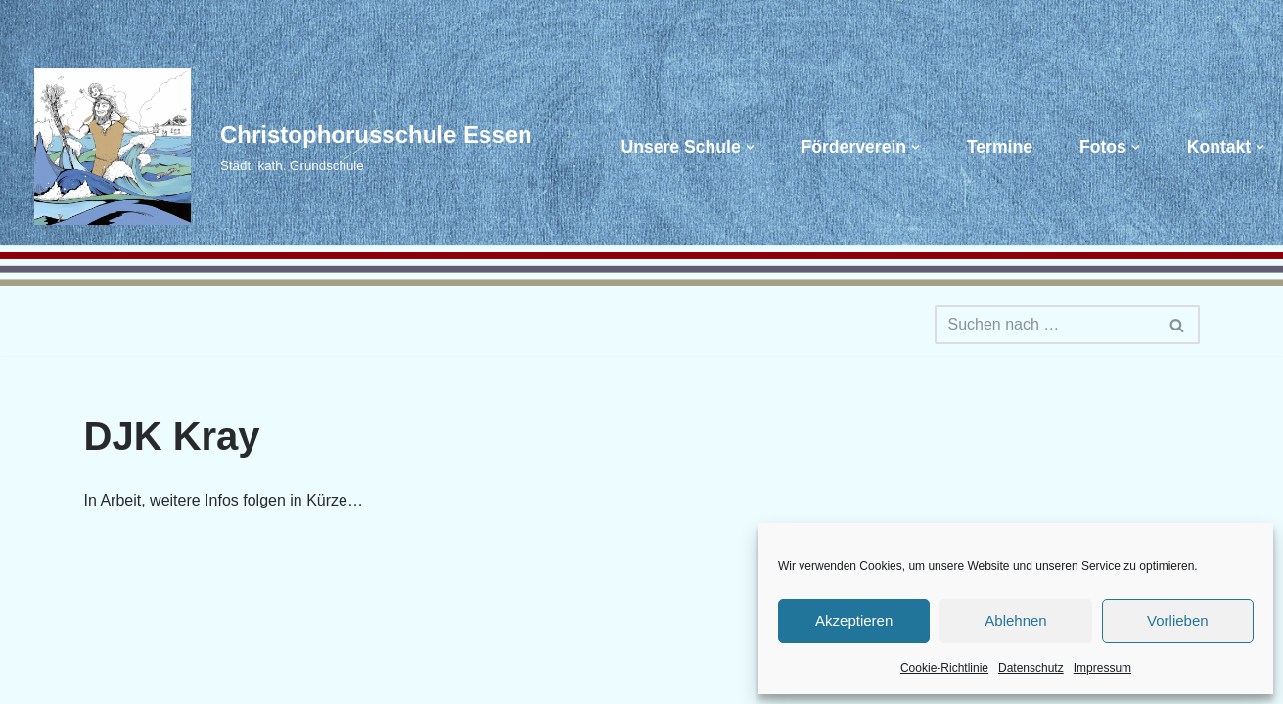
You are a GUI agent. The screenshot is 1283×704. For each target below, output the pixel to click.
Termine (999, 146)
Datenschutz (1031, 668)
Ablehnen (1015, 620)
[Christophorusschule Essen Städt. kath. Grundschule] (273, 146)
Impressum (1102, 668)
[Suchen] (1045, 324)
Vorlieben (1178, 620)
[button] (750, 147)
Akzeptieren (854, 620)
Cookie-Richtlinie (944, 668)
